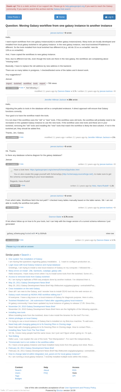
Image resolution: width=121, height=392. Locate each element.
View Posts (14, 17)
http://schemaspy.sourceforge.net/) (78, 174)
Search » (26, 255)
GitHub (43, 233)
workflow (27, 83)
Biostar (60, 390)
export (42, 83)
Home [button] (60, 17)
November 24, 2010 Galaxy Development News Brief (32, 306)
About (46, 370)
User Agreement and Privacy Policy (80, 388)
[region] (61, 229)
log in (15, 246)
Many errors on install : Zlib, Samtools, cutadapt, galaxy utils (35, 271)
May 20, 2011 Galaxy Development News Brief (29, 282)
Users (17, 373)
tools (35, 83)
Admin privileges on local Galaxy (23, 318)
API (74, 376)
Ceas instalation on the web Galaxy (24, 288)
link (21, 88)
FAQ (46, 373)
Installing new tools (17, 312)
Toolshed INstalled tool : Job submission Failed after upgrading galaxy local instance (46, 300)
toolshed (17, 83)
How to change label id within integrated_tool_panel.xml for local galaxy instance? (44, 354)
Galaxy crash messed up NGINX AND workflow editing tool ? (35, 294)
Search (18, 370)
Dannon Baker (64, 91)
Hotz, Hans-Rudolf (100, 186)
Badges (18, 378)
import (9, 83)
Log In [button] (109, 17)
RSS (74, 370)
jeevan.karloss (57, 33)
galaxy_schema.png (16, 233)
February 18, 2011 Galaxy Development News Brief (31, 348)
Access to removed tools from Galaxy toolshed (29, 277)
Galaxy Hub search (62, 9)
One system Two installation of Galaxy (25, 259)
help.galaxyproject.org (75, 6)
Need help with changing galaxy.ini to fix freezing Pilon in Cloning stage (40, 324)
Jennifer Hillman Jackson (56, 100)
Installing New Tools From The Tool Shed (27, 330)
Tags (17, 376)
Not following (32, 88)
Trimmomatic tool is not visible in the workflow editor (31, 342)
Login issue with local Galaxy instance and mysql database (34, 265)
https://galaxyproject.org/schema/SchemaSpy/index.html (54, 170)
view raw (110, 233)
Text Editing (14, 336)
